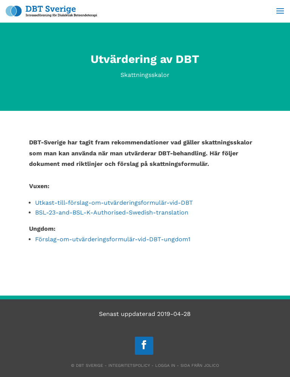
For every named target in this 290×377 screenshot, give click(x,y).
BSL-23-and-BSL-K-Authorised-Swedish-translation (111, 212)
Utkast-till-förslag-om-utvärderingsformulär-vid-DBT (114, 202)
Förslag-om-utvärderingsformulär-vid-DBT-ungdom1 (112, 239)
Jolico (211, 365)
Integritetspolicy (129, 365)
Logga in (165, 365)
